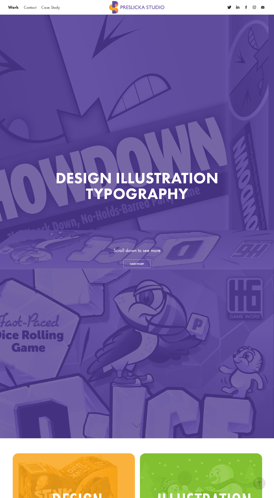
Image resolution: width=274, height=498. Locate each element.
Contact (30, 7)
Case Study (50, 7)
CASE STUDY (137, 263)
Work (13, 7)
